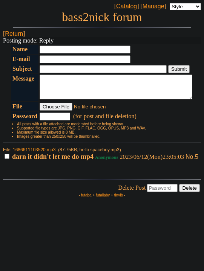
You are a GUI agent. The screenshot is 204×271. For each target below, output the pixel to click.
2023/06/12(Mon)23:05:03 (95, 161)
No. (190, 161)
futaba (86, 200)
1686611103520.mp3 (34, 154)
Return (14, 33)
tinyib (118, 200)
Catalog (126, 6)
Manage (153, 6)
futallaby (103, 200)
